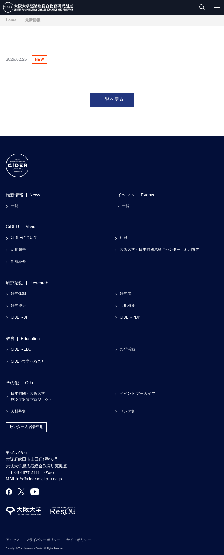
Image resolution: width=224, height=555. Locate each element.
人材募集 (18, 411)
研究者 (125, 294)
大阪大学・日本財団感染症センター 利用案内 (160, 250)
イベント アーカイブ (137, 394)
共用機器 (127, 306)
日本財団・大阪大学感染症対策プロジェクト (31, 397)
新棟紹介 (18, 262)
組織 (123, 238)
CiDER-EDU (21, 350)
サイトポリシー (78, 540)
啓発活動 (127, 350)
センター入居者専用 (26, 427)
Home (11, 20)
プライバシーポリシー (43, 540)
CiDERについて (24, 238)
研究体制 (18, 294)
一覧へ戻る (112, 99)
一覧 (14, 206)
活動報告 (18, 250)
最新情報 (32, 20)
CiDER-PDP (130, 317)
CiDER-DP (20, 317)
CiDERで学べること (28, 361)
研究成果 (18, 306)
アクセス (13, 540)
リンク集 (127, 411)
